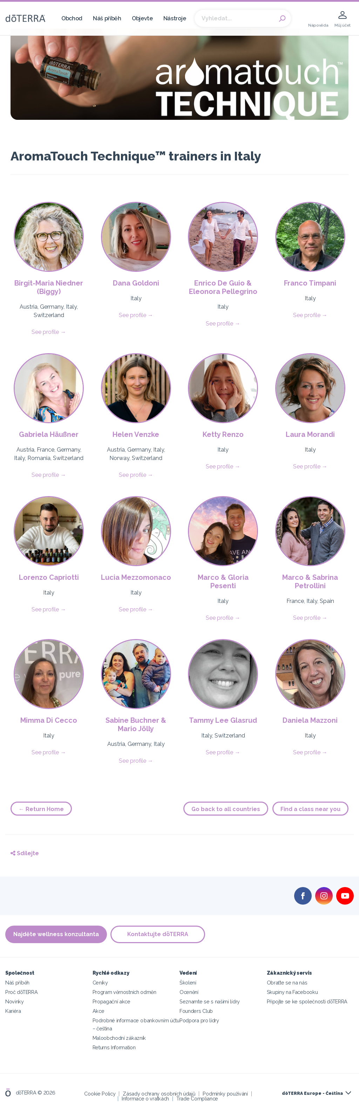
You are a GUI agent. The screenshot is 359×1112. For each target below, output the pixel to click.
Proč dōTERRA (21, 992)
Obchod (71, 18)
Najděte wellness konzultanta (56, 934)
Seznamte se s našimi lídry (210, 1001)
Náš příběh (107, 18)
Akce (98, 1011)
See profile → (49, 332)
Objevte (142, 18)
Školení (188, 983)
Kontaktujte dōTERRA (157, 934)
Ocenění (189, 992)
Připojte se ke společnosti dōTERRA (307, 1001)
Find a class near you (310, 809)
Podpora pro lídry (199, 1020)
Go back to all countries (225, 809)
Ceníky (100, 983)
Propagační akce (111, 1001)
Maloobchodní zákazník (119, 1038)
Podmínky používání (225, 1094)
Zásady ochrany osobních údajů (159, 1094)
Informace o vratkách (145, 1098)
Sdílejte (25, 853)
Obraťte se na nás (287, 983)
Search (282, 19)
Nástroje (174, 18)
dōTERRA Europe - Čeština (312, 1093)
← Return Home (41, 809)
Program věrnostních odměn (124, 992)
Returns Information (114, 1047)
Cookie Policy (99, 1094)
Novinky (14, 1001)
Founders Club (196, 1011)
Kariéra (13, 1011)
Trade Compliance (197, 1098)
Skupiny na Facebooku (292, 992)
